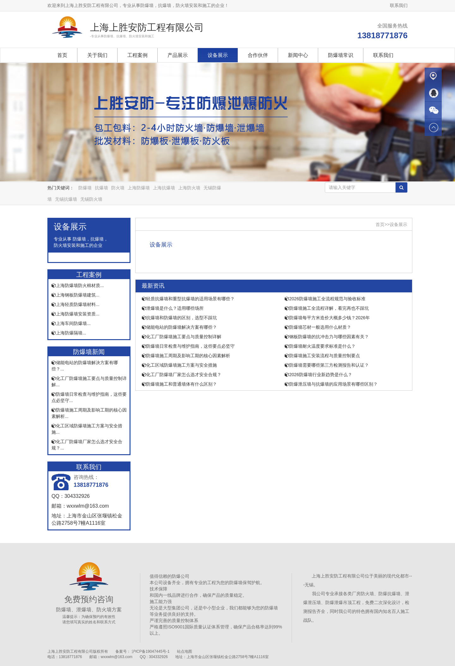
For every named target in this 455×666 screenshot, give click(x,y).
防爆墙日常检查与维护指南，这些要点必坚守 (188, 346)
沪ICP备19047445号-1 (151, 651)
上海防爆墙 (139, 187)
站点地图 (184, 651)
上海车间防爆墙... (71, 323)
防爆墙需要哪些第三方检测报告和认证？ (327, 365)
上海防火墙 (189, 187)
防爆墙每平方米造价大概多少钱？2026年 (327, 317)
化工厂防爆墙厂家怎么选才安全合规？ (181, 374)
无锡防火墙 (91, 199)
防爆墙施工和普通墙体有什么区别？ (179, 384)
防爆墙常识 (340, 55)
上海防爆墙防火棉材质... (78, 285)
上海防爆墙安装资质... (76, 313)
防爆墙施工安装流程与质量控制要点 (322, 355)
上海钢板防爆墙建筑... (76, 294)
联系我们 (399, 5)
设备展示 (218, 55)
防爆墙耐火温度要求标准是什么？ (320, 346)
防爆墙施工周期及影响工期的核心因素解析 (186, 355)
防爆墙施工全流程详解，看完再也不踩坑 (327, 308)
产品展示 (177, 55)
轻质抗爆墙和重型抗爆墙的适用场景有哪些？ (188, 298)
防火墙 (117, 187)
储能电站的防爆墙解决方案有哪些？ (179, 327)
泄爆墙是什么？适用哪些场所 (173, 308)
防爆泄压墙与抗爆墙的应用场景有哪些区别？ (331, 384)
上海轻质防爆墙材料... (76, 304)
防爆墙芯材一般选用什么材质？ (318, 327)
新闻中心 (298, 55)
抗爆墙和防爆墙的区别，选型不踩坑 (179, 317)
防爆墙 (85, 187)
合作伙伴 (258, 55)
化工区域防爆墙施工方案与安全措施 (179, 365)
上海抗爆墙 (164, 187)
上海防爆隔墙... (69, 332)
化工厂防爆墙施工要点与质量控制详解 (181, 336)
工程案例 (137, 55)
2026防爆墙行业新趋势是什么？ (318, 374)
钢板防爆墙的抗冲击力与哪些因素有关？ (327, 336)
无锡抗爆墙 (66, 199)
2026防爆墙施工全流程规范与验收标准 (325, 298)
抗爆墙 (101, 187)
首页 (62, 55)
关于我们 (97, 55)
